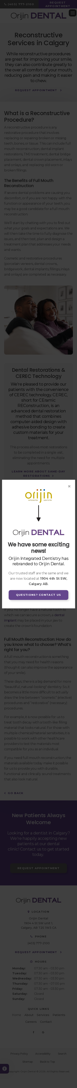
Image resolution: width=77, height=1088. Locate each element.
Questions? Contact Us (38, 595)
